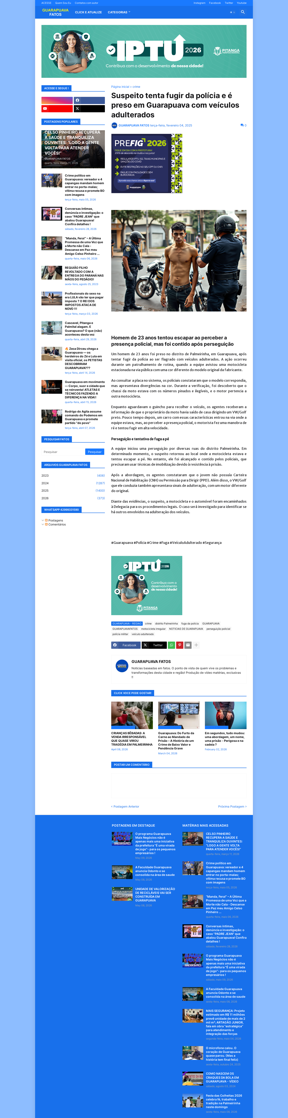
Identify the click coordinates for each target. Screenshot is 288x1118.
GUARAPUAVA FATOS (151, 661)
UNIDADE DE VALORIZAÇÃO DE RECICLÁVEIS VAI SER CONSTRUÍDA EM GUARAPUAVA (155, 894)
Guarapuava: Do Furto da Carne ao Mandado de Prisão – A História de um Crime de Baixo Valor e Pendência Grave (176, 740)
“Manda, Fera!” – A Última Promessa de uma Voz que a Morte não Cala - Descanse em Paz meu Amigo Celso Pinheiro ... (84, 245)
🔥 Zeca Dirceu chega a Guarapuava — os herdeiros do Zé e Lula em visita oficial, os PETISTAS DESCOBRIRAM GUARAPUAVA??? (83, 358)
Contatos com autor (86, 2)
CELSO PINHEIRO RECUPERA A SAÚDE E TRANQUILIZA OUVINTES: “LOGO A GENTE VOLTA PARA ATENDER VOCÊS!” (224, 841)
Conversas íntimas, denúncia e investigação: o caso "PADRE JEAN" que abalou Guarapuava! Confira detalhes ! (84, 216)
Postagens (54, 520)
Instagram (199, 2)
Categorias (117, 12)
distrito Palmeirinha (166, 623)
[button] (232, 12)
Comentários (55, 524)
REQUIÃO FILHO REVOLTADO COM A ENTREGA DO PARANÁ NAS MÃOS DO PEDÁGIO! (84, 273)
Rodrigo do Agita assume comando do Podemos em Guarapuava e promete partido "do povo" (84, 417)
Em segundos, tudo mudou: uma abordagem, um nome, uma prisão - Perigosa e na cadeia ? (225, 738)
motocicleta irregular (153, 628)
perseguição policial (218, 628)
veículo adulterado (143, 634)
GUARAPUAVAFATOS (125, 628)
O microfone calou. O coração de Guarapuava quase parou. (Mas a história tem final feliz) (223, 1053)
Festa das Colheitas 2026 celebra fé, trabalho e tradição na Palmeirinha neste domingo (224, 1101)
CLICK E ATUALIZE (88, 12)
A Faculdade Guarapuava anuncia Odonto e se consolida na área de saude (155, 871)
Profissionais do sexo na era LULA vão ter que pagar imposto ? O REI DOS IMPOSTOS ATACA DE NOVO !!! (84, 301)
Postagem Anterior (126, 806)
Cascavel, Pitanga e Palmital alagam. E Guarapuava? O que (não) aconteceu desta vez (83, 328)
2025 (73, 490)
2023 (73, 475)
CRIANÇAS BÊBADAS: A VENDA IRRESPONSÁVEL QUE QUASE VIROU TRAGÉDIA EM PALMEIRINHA (131, 738)
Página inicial (120, 86)
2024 (73, 483)
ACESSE (46, 2)
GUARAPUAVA (210, 623)
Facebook (215, 2)
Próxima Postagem (231, 806)
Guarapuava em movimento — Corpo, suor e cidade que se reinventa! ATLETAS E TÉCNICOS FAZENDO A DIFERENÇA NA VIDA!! (85, 389)
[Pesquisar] (63, 452)
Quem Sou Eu (63, 2)
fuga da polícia (190, 623)
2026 (73, 498)
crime (136, 86)
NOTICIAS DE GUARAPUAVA (186, 628)
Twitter (229, 2)
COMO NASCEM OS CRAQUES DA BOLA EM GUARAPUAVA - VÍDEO (222, 1077)
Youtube (242, 2)
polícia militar (120, 634)
